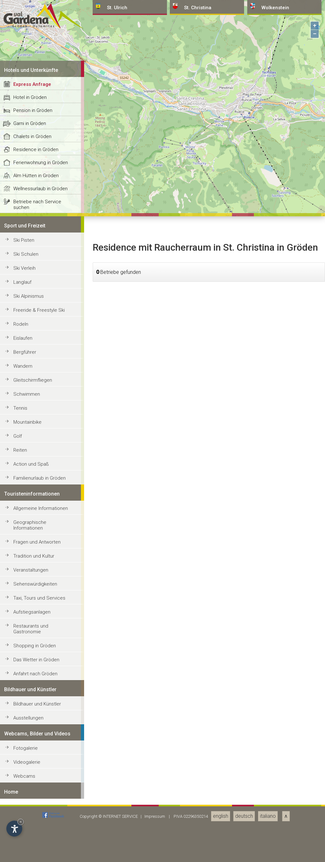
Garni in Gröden (29, 597)
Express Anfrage (32, 557)
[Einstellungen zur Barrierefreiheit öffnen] (14, 829)
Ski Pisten (23, 713)
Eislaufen (22, 811)
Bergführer (24, 825)
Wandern (22, 839)
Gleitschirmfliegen (32, 853)
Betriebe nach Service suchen (37, 678)
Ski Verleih (24, 741)
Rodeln (20, 797)
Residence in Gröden (35, 623)
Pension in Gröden (32, 584)
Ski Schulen (25, 727)
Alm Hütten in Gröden (36, 649)
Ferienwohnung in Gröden (40, 636)
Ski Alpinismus (28, 769)
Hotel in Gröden (30, 571)
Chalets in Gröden (32, 610)
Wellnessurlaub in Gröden (40, 662)
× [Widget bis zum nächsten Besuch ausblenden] (20, 821)
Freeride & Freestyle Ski (39, 783)
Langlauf (22, 755)
